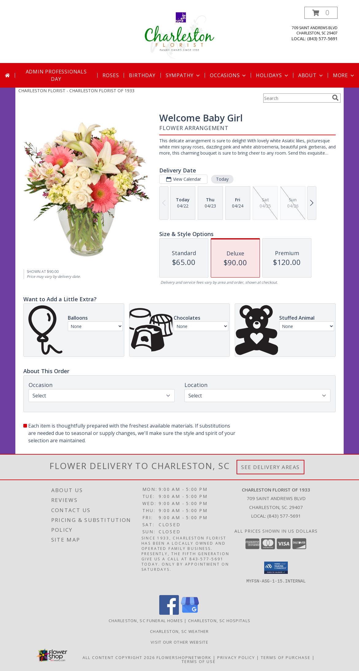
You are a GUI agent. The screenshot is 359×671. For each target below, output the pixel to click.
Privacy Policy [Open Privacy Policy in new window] (236, 657)
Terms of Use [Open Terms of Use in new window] (199, 661)
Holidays (272, 75)
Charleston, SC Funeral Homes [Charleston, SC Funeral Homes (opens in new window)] (146, 620)
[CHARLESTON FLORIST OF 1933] (179, 35)
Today (222, 179)
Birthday (142, 75)
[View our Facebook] (169, 613)
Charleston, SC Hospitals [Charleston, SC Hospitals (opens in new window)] (219, 620)
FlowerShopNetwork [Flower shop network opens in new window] (183, 657)
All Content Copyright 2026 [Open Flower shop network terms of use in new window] (119, 657)
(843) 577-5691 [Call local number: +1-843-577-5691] (322, 38)
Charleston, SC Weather (179, 631)
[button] (321, 13)
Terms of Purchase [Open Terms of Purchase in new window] (286, 657)
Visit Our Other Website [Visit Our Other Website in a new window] (179, 642)
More (344, 75)
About (311, 75)
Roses (110, 75)
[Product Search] (296, 98)
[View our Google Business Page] (190, 613)
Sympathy (183, 75)
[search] (335, 97)
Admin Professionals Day (56, 75)
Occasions (228, 75)
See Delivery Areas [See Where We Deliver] (270, 467)
